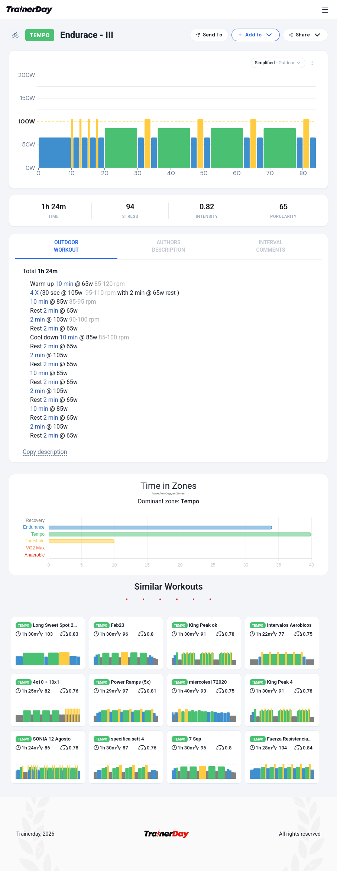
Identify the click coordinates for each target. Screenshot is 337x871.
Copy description (45, 451)
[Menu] (326, 9)
